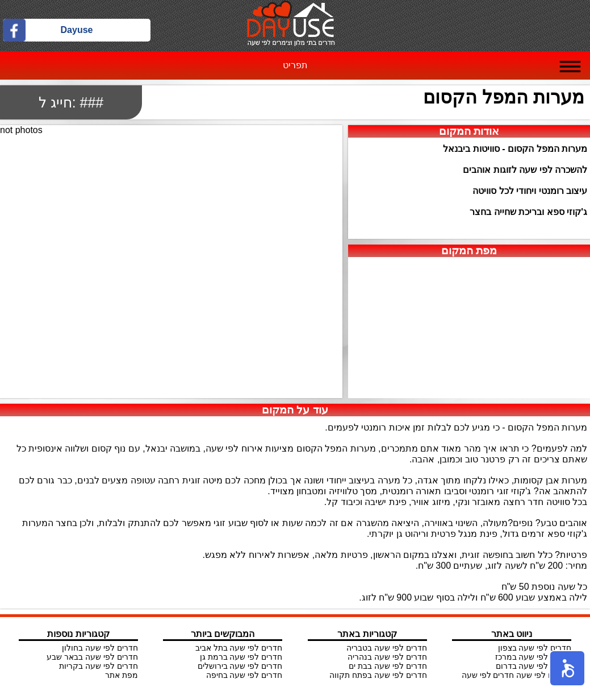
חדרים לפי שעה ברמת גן (241, 656)
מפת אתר (121, 675)
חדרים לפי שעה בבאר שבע (92, 656)
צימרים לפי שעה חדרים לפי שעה (516, 675)
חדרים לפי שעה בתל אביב (239, 647)
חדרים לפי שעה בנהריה (387, 656)
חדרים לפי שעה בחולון (100, 647)
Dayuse (77, 30)
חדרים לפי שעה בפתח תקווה (378, 675)
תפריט (295, 65)
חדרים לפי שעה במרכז (533, 656)
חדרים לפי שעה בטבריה (386, 647)
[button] (567, 668)
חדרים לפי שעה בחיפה (244, 675)
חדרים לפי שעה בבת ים (388, 666)
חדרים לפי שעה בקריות (98, 666)
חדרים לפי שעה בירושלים (240, 666)
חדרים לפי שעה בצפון (535, 647)
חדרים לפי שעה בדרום (534, 666)
